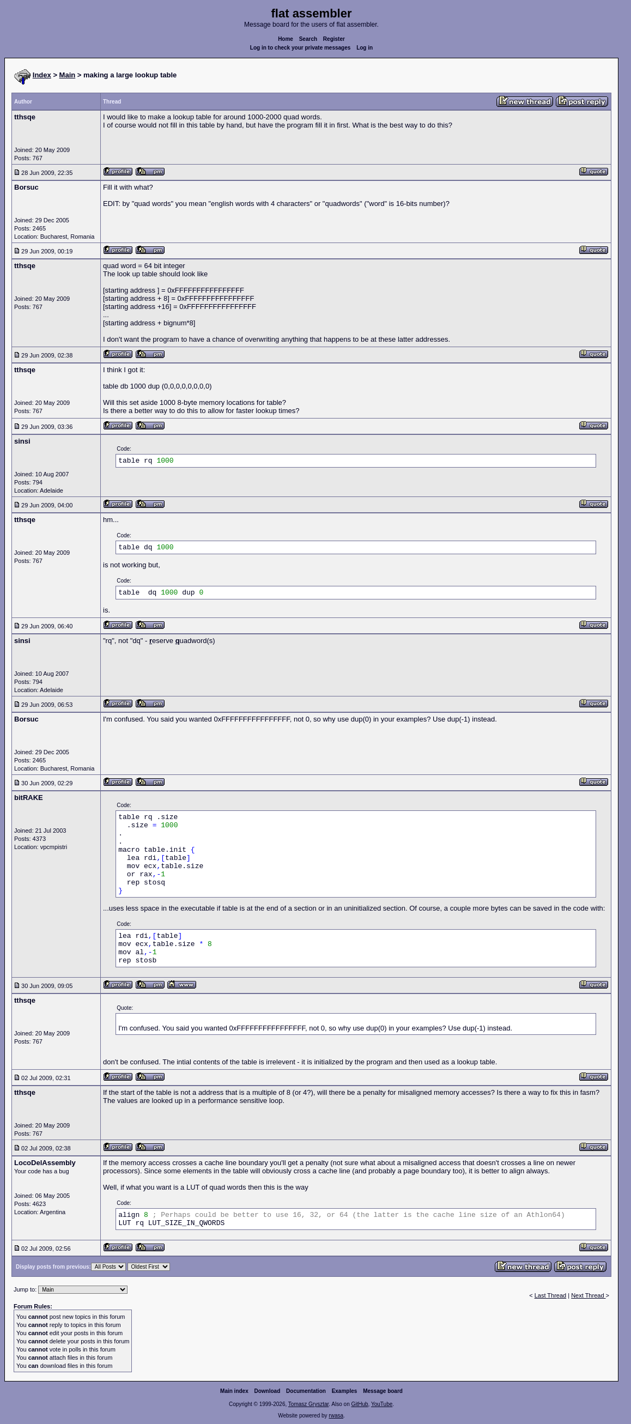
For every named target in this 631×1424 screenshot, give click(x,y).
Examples (344, 1391)
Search (308, 39)
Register (334, 39)
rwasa (336, 1416)
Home (285, 39)
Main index (234, 1391)
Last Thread (551, 1295)
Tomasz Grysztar (308, 1404)
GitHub (359, 1404)
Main (67, 75)
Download (267, 1391)
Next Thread (588, 1295)
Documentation (306, 1391)
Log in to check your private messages (300, 48)
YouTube (381, 1404)
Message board (383, 1391)
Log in (364, 48)
